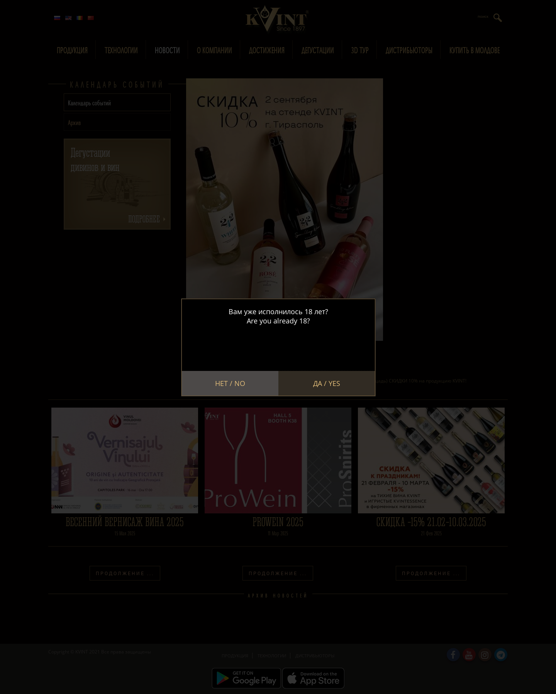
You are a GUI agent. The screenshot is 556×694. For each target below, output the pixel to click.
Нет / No (230, 383)
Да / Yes (326, 383)
